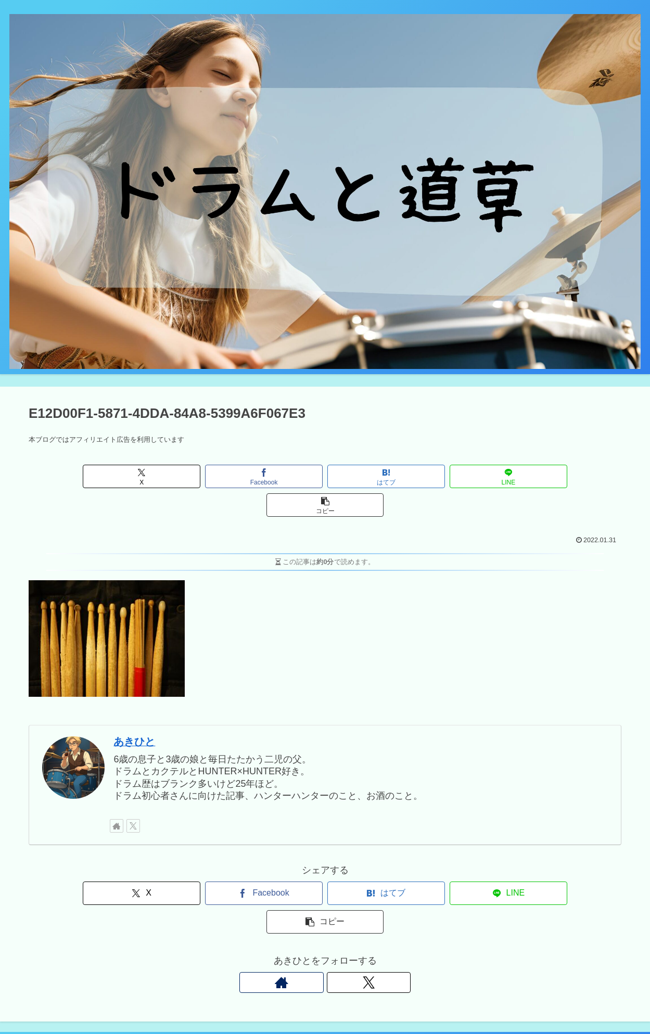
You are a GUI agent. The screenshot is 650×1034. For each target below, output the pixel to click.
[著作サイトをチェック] (116, 797)
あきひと (134, 713)
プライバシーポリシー (549, 1002)
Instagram (399, 1002)
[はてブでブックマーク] (324, 476)
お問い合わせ (480, 1002)
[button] (524, 476)
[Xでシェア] (126, 476)
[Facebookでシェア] (225, 476)
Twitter (436, 1002)
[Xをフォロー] (133, 797)
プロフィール (618, 1002)
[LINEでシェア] (424, 476)
